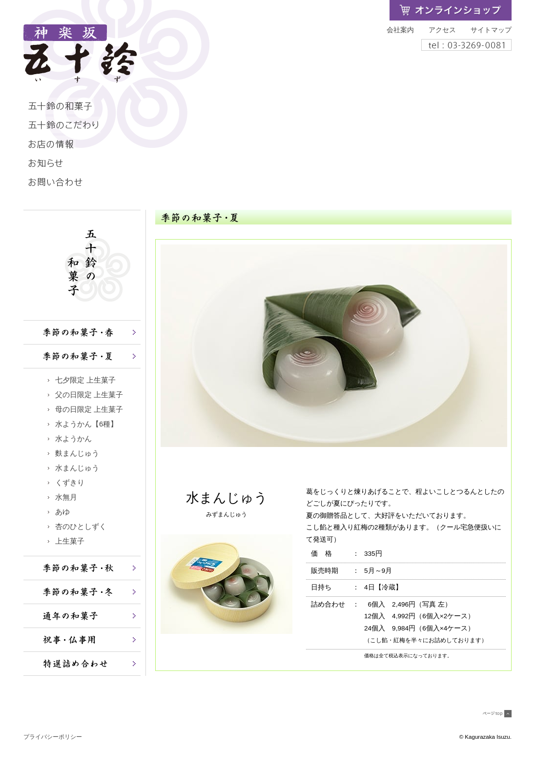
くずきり (69, 483)
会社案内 (400, 30)
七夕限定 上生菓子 (85, 380)
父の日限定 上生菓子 (92, 395)
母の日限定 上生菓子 (89, 409)
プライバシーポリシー (52, 737)
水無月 (66, 497)
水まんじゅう (77, 468)
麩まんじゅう (77, 453)
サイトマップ (491, 30)
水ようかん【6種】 (86, 424)
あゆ (62, 512)
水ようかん (73, 439)
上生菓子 (69, 541)
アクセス (442, 30)
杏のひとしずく (80, 526)
